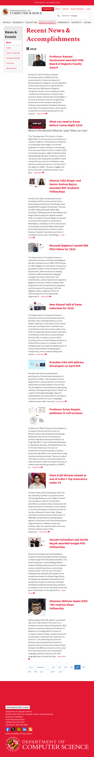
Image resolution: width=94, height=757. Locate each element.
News (8, 42)
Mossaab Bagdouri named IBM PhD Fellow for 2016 (68, 247)
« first (30, 667)
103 (59, 667)
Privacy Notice (26, 734)
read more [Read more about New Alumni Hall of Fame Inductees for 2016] (41, 354)
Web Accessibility (12, 734)
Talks (8, 48)
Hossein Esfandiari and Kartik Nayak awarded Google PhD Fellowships (68, 543)
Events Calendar (13, 53)
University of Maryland (47, 3)
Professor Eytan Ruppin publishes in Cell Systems (65, 411)
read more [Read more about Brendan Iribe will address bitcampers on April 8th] (61, 401)
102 (53, 667)
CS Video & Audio (13, 58)
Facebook (7, 729)
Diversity (76, 22)
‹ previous (40, 667)
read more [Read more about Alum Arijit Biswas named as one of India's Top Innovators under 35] (44, 532)
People (7, 22)
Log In (88, 9)
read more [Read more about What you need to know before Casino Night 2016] (39, 172)
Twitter (13, 729)
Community (63, 22)
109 (35, 671)
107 (83, 667)
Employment (48, 9)
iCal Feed (10, 63)
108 (29, 671)
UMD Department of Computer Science (22, 11)
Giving (87, 22)
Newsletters (11, 68)
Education (31, 22)
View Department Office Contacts (18, 707)
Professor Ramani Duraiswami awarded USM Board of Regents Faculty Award (66, 62)
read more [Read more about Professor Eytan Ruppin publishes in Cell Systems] (37, 467)
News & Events (47, 22)
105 (71, 667)
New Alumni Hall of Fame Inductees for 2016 (65, 306)
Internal (65, 9)
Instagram (19, 729)
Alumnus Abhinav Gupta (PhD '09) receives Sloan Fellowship (68, 604)
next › (53, 671)
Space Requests (77, 9)
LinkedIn (25, 729)
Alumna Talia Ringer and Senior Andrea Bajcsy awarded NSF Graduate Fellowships (65, 186)
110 (41, 671)
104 (65, 667)
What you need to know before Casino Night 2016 (65, 123)
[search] (72, 16)
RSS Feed (30, 729)
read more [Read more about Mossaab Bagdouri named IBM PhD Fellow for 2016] (46, 296)
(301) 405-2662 (22, 725)
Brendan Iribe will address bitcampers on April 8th (66, 364)
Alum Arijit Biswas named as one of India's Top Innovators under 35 (68, 478)
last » (61, 671)
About (57, 9)
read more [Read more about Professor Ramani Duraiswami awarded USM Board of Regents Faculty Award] (42, 113)
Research (18, 22)
